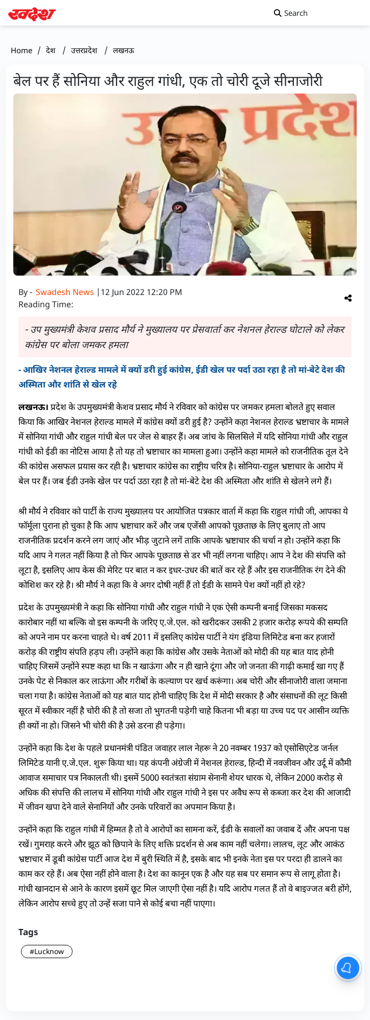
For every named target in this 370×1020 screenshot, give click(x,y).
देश (51, 50)
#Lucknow (47, 951)
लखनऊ (123, 50)
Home (21, 50)
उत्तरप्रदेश (85, 50)
